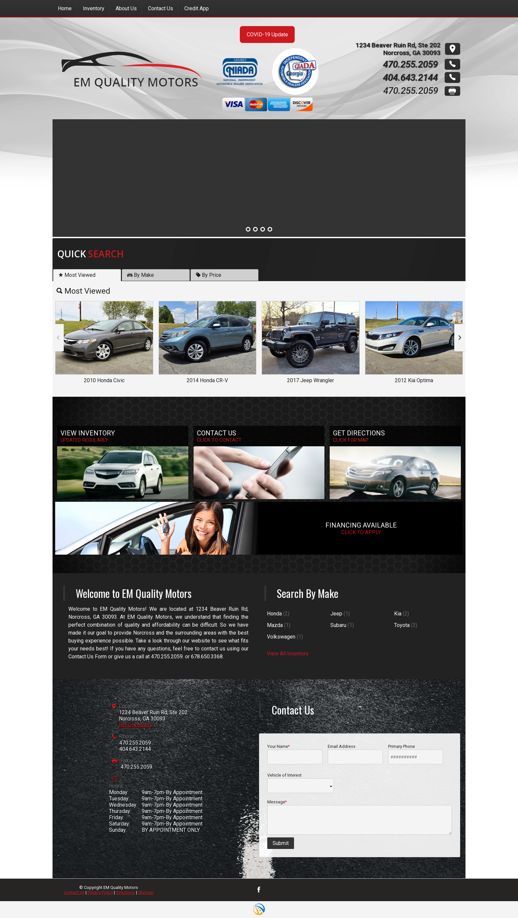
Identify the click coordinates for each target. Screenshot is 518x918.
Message (359, 817)
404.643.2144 (135, 749)
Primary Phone (415, 754)
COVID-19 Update (267, 34)
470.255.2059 (135, 743)
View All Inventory (288, 653)
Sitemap (146, 892)
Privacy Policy (100, 892)
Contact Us (74, 892)
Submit (281, 843)
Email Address (355, 754)
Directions (125, 892)
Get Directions (135, 725)
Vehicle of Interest (300, 783)
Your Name (294, 754)
